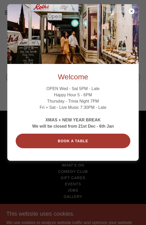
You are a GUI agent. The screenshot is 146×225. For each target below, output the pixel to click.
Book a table (73, 141)
